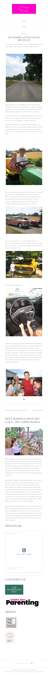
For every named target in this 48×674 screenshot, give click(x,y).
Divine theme (24, 670)
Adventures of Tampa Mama (24, 9)
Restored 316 (33, 670)
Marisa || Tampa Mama (12, 572)
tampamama (23, 572)
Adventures (24, 33)
